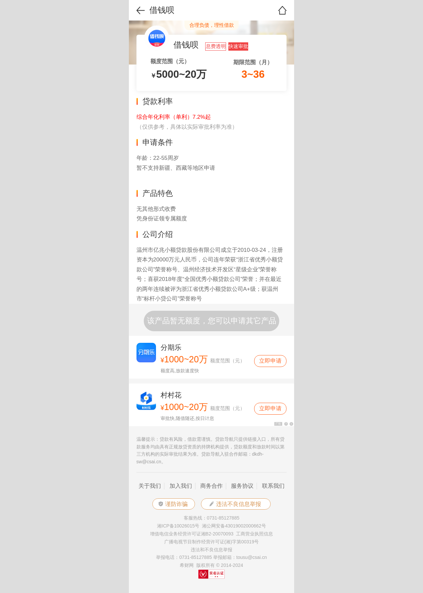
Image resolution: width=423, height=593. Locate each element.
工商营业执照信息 (254, 533)
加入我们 (181, 486)
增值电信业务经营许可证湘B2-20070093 (192, 533)
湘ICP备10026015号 (178, 525)
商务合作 (211, 486)
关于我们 (149, 486)
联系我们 (273, 486)
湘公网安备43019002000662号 (234, 525)
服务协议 (242, 486)
